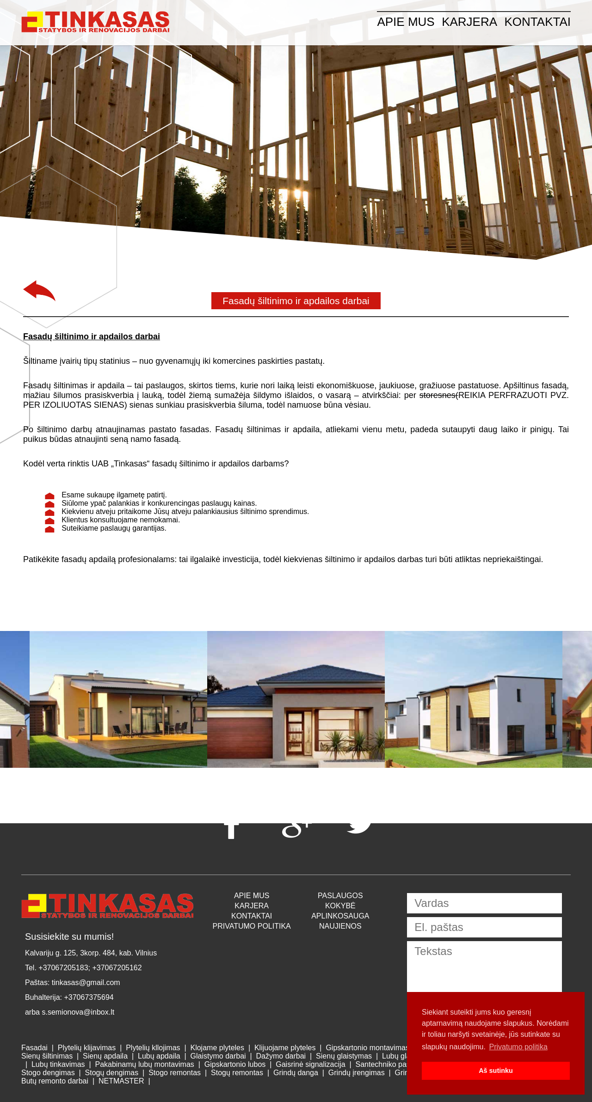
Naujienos (340, 926)
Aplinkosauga (340, 916)
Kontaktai (538, 22)
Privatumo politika (252, 926)
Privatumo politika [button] (518, 1047)
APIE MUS (405, 22)
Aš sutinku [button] (496, 1070)
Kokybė (340, 906)
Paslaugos (340, 896)
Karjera (469, 22)
